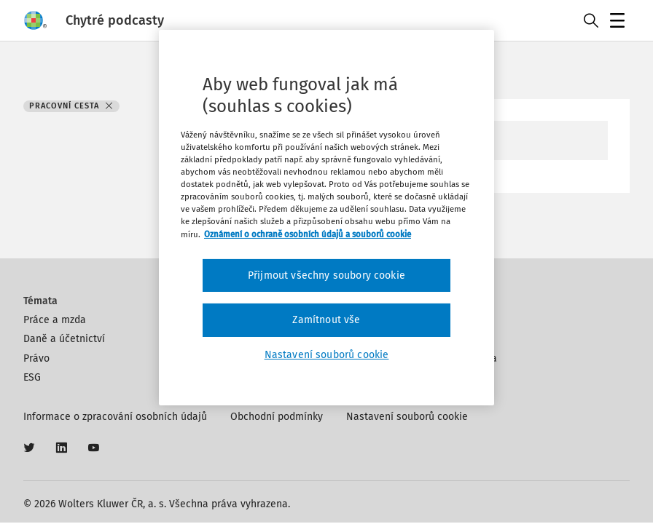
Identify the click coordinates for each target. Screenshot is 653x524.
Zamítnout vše (326, 320)
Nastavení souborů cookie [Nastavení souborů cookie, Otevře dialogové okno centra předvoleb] (327, 355)
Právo (36, 358)
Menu (620, 22)
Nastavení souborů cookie (407, 416)
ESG (32, 377)
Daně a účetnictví (64, 339)
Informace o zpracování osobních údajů (115, 416)
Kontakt (454, 320)
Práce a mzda (54, 320)
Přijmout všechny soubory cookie (326, 275)
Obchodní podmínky (276, 416)
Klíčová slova (466, 358)
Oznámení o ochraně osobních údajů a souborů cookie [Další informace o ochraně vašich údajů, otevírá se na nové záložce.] (307, 234)
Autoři (450, 339)
